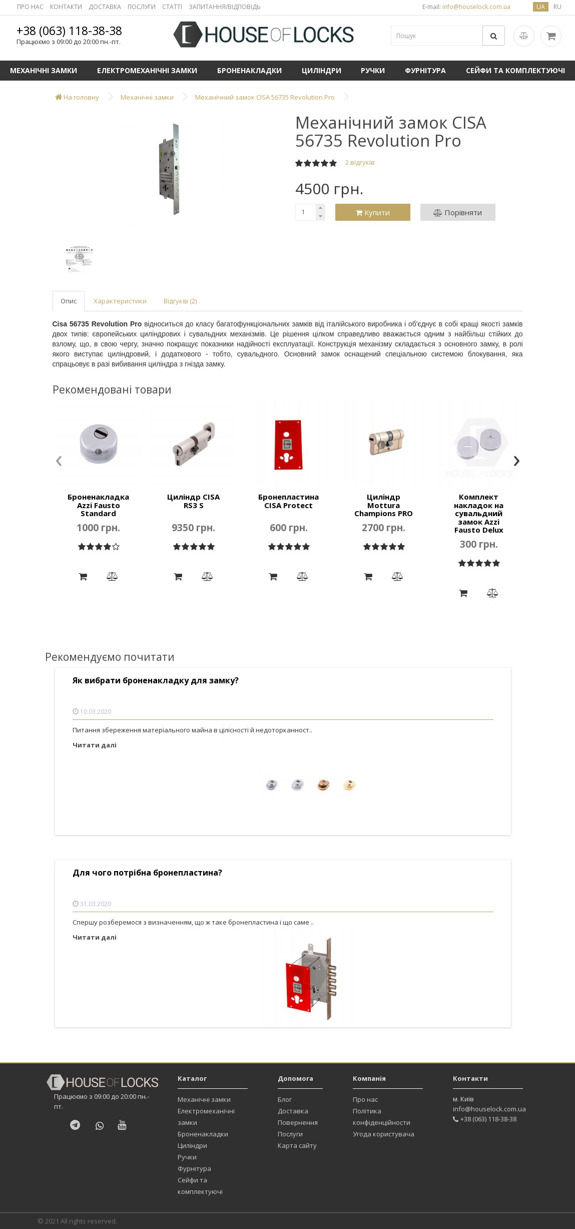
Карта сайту (297, 1145)
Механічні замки (43, 70)
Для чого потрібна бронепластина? (147, 873)
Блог (285, 1099)
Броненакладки (249, 70)
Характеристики (120, 300)
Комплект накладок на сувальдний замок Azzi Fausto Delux (478, 513)
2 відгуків (360, 162)
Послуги (290, 1133)
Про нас (365, 1099)
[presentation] (59, 461)
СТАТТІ (172, 7)
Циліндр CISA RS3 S (193, 501)
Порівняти (457, 212)
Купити (373, 212)
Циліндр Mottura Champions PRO (383, 505)
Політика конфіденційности (381, 1116)
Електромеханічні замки (147, 70)
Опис (69, 300)
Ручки (373, 70)
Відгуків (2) (180, 300)
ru (557, 7)
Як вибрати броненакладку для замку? (156, 680)
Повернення (298, 1122)
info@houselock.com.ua (489, 1108)
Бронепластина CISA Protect (288, 501)
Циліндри (321, 70)
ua (540, 7)
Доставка (293, 1110)
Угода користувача (383, 1133)
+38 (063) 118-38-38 (69, 31)
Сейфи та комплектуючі (200, 1185)
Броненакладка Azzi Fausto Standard (98, 505)
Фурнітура (425, 70)
